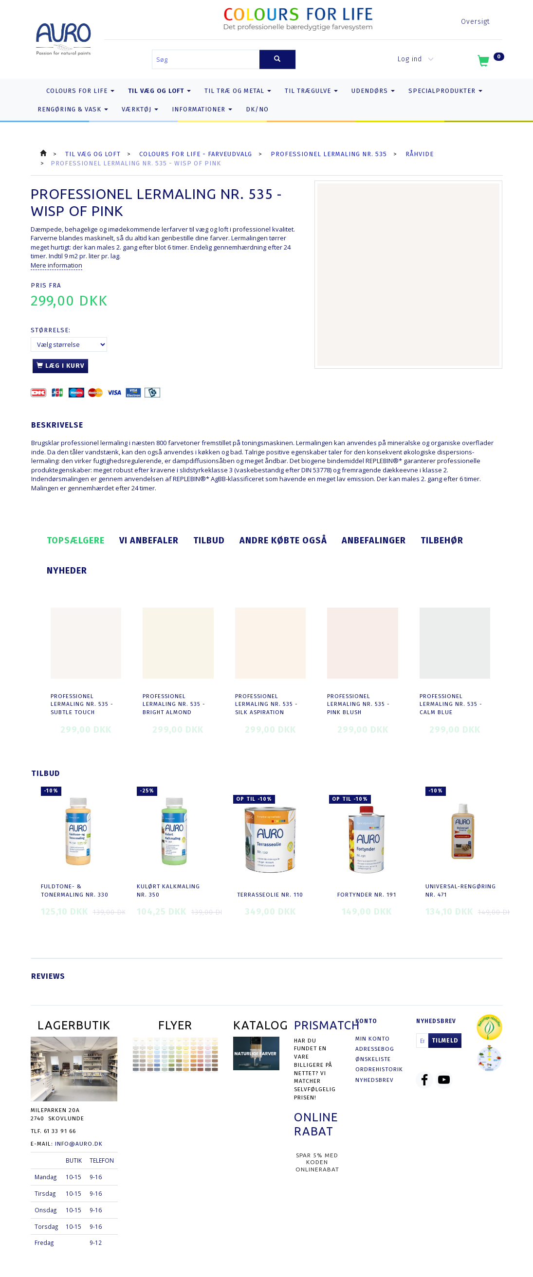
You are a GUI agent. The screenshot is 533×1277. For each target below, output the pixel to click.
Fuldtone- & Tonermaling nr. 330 (75, 890)
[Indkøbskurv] (490, 62)
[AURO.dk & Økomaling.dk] (63, 37)
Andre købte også (283, 540)
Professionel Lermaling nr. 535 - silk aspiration (266, 704)
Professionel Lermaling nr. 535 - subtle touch (82, 704)
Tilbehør (442, 540)
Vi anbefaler (149, 540)
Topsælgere (76, 540)
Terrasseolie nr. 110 (270, 894)
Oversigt (475, 22)
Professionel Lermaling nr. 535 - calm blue (451, 704)
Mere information (56, 265)
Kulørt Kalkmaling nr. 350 (168, 890)
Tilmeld (445, 1040)
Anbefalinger (374, 540)
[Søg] (277, 59)
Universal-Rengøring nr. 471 (460, 890)
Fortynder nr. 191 (366, 894)
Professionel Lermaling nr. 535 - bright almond (174, 704)
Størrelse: (51, 330)
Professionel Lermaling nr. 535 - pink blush (358, 704)
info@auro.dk (79, 1143)
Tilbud (209, 540)
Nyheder (67, 570)
